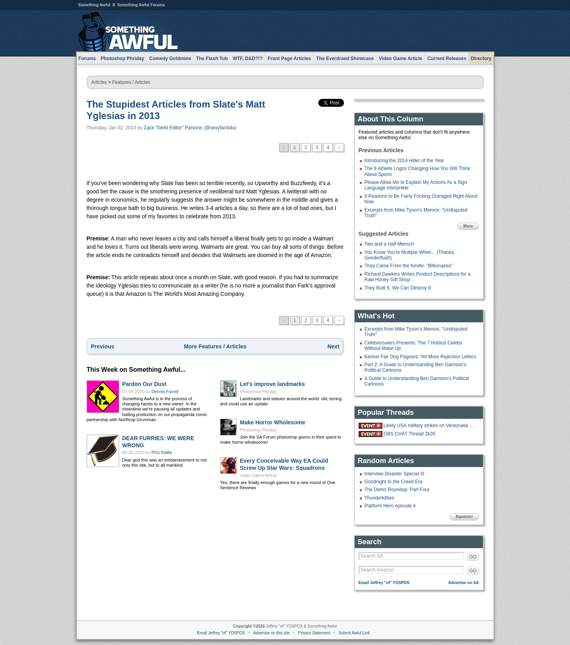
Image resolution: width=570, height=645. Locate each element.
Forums (87, 58)
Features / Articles (131, 82)
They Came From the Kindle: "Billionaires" (409, 266)
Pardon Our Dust (144, 384)
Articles (99, 82)
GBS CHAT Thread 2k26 (409, 434)
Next (333, 346)
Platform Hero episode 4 (390, 506)
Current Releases (446, 58)
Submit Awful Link (354, 633)
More (468, 226)
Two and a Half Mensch (389, 244)
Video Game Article (258, 475)
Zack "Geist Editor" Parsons (173, 128)
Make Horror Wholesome (272, 422)
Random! (464, 516)
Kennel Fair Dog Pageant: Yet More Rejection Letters (420, 356)
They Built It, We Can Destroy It (398, 288)
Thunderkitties (379, 498)
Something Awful (94, 5)
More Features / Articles (215, 346)
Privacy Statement (314, 633)
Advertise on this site (271, 633)
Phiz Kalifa (162, 452)
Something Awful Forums (141, 5)
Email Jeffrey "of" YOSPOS (384, 583)
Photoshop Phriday (258, 391)
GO (473, 557)
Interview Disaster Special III (394, 474)
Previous (102, 346)
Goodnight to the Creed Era (394, 481)
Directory (481, 58)
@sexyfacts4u (220, 128)
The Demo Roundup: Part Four (397, 489)
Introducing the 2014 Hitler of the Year (404, 160)
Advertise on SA (463, 583)
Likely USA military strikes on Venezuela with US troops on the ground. (430, 425)
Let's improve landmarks (272, 384)
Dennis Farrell (165, 391)
